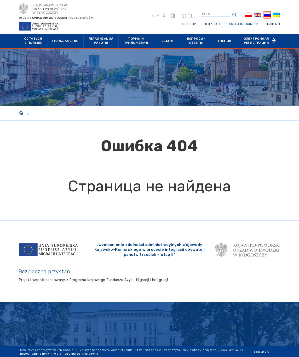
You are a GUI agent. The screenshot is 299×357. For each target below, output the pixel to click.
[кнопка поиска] (233, 15)
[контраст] (172, 16)
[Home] (21, 112)
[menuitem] (248, 15)
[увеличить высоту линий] (183, 15)
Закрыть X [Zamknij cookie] (261, 351)
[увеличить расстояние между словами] (190, 15)
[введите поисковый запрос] (217, 15)
